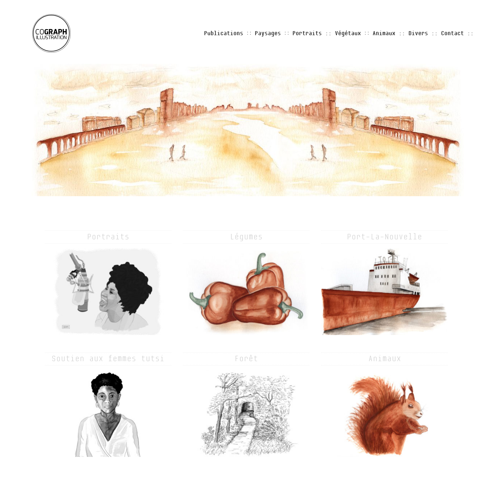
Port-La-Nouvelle (384, 237)
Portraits (307, 33)
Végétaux (348, 33)
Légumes (246, 237)
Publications (223, 33)
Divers (418, 33)
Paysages (268, 33)
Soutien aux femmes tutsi (108, 358)
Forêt (246, 358)
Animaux (384, 33)
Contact (452, 33)
